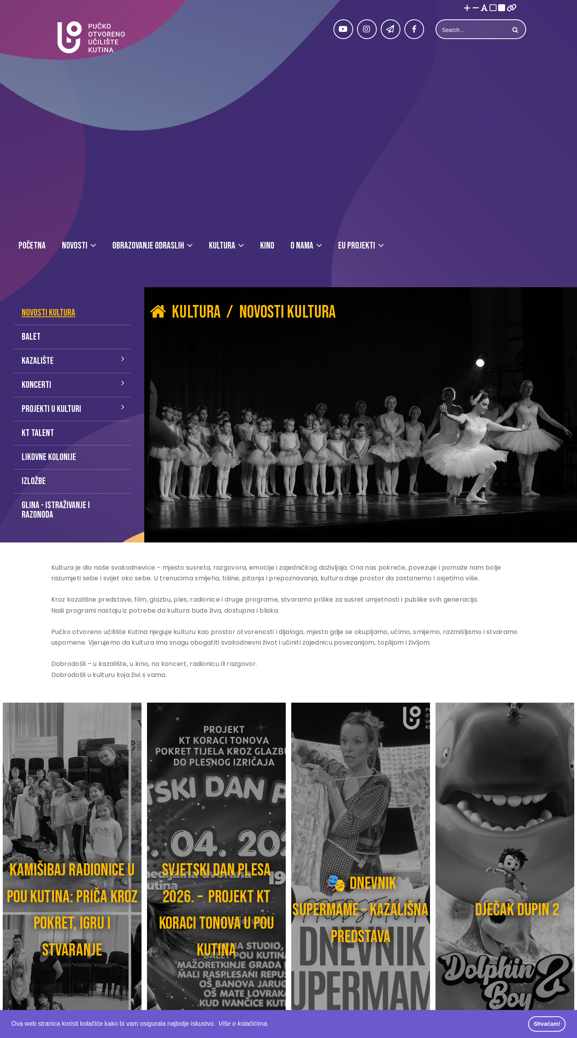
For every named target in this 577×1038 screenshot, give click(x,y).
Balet (31, 336)
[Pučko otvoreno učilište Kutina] (90, 37)
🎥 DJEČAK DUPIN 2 (505, 910)
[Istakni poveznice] (512, 8)
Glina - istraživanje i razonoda (56, 509)
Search (514, 30)
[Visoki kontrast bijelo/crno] (493, 8)
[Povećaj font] (467, 8)
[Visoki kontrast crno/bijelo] (501, 8)
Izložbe (34, 481)
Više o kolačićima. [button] (243, 1023)
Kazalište (38, 361)
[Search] (471, 30)
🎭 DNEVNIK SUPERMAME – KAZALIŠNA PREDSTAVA (361, 910)
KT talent (38, 433)
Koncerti (36, 385)
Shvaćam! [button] (547, 1024)
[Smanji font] (475, 8)
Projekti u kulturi (51, 409)
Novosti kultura (48, 312)
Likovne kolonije (49, 457)
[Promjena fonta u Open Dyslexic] (484, 8)
